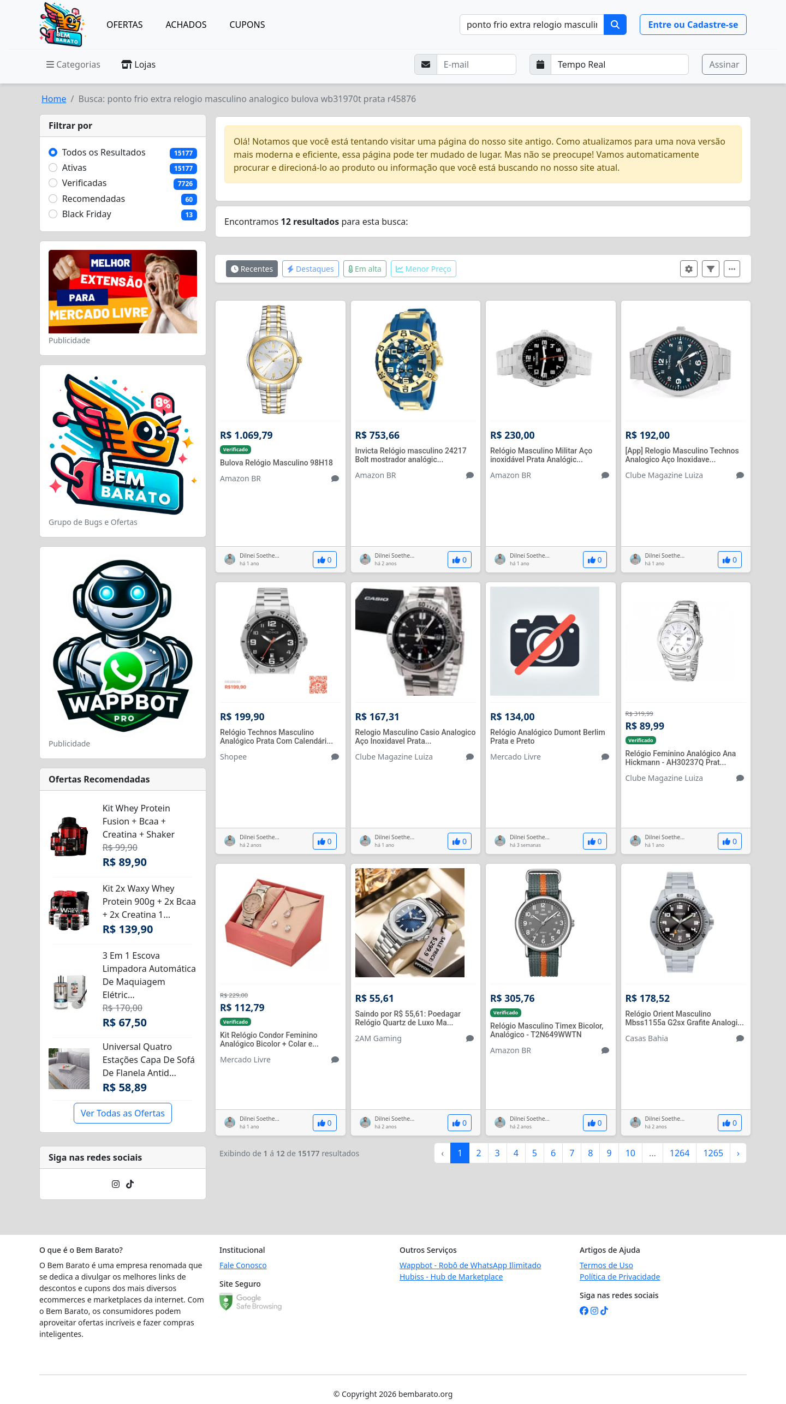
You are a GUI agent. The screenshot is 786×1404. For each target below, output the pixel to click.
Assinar (724, 64)
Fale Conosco (243, 1265)
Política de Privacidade (620, 1276)
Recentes (252, 269)
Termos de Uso (606, 1265)
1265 (713, 1153)
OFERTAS (124, 25)
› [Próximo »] (738, 1153)
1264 (680, 1153)
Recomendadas (94, 199)
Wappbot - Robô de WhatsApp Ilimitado (470, 1265)
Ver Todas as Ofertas (123, 1113)
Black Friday (86, 214)
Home (54, 99)
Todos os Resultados (104, 152)
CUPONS (247, 25)
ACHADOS (185, 25)
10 (630, 1153)
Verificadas (84, 183)
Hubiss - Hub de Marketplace (451, 1276)
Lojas (138, 64)
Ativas (74, 168)
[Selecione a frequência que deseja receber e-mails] (620, 64)
